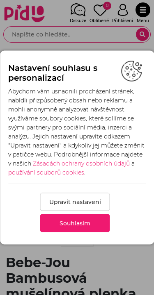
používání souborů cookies (46, 172)
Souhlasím (75, 223)
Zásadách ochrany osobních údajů (81, 163)
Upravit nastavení (75, 202)
